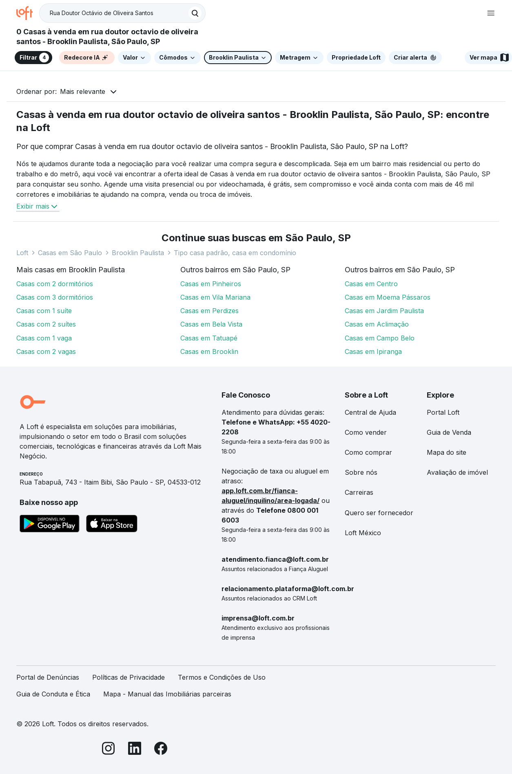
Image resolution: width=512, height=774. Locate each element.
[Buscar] (195, 13)
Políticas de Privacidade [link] (128, 677)
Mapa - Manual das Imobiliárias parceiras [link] (167, 694)
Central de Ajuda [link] (370, 412)
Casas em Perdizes (209, 311)
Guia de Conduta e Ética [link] (53, 694)
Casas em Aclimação (377, 324)
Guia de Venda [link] (449, 432)
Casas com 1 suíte (44, 311)
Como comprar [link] (368, 452)
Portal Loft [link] (443, 412)
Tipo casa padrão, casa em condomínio (235, 253)
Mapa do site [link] (446, 452)
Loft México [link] (363, 533)
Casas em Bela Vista (211, 324)
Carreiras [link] (359, 492)
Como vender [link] (366, 432)
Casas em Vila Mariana (215, 297)
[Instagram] (108, 750)
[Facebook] (160, 750)
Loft (22, 253)
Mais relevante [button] (82, 91)
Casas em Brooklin (209, 351)
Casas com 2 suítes (46, 324)
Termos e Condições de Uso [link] (222, 677)
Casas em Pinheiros (210, 284)
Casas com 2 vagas (46, 351)
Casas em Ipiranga (373, 351)
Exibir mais (37, 206)
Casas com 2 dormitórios (54, 284)
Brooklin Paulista (138, 253)
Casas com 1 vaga (44, 338)
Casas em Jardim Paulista (384, 311)
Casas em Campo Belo (379, 338)
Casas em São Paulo (70, 253)
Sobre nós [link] (361, 472)
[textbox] (122, 13)
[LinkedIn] (134, 750)
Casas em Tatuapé (208, 338)
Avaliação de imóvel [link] (457, 472)
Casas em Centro (371, 284)
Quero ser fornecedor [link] (379, 513)
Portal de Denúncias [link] (47, 677)
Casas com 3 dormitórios (54, 297)
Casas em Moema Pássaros (387, 297)
